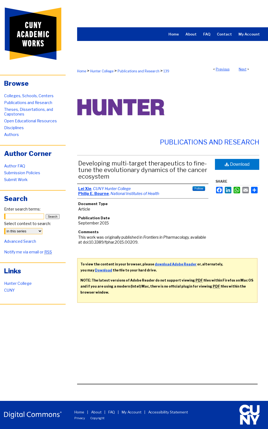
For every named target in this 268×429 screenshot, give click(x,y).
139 (166, 71)
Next (242, 69)
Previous (222, 69)
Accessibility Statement (168, 412)
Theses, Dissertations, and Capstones (28, 111)
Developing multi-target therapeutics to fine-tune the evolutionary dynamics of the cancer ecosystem (142, 170)
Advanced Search (20, 241)
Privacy (79, 418)
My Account (131, 412)
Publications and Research (138, 71)
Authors (11, 134)
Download (237, 164)
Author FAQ (14, 166)
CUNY (9, 290)
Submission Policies (22, 172)
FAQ (111, 412)
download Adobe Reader (176, 264)
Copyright (97, 418)
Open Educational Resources (30, 121)
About (96, 412)
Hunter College (101, 71)
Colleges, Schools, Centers (29, 95)
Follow (198, 188)
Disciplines (14, 127)
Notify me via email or (28, 252)
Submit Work (16, 179)
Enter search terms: (22, 209)
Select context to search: (27, 223)
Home (81, 71)
